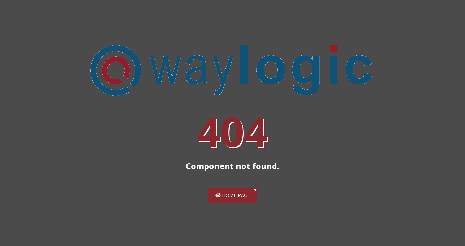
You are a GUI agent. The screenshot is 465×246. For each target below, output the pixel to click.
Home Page (232, 195)
